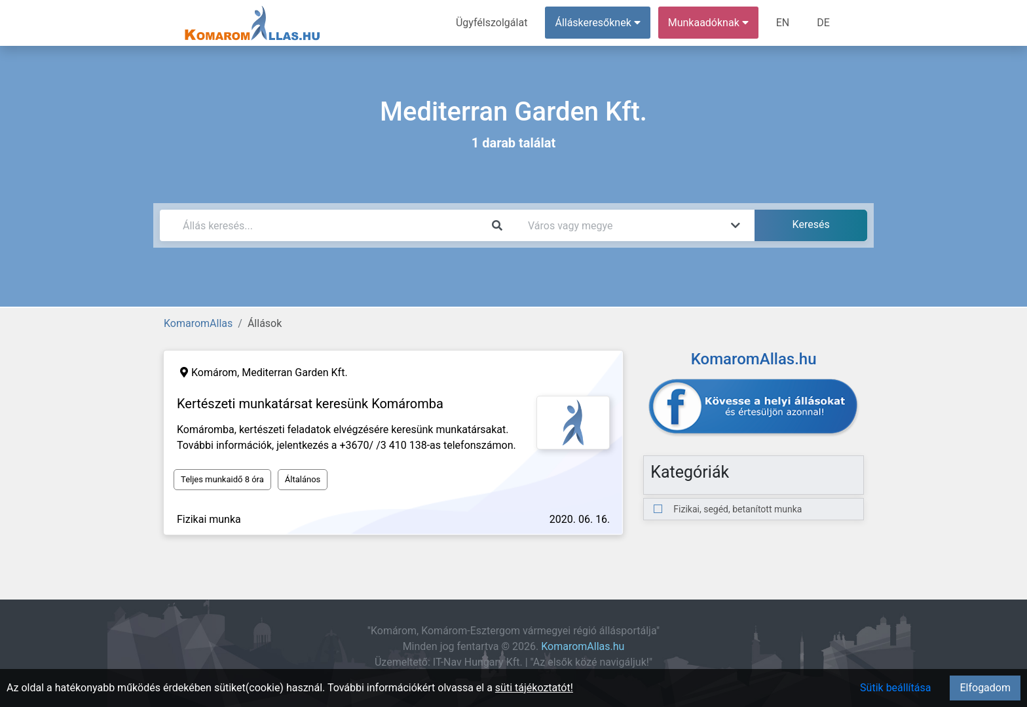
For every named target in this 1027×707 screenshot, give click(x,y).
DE (823, 22)
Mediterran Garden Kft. (294, 372)
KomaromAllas (198, 323)
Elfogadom (985, 687)
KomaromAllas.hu (582, 646)
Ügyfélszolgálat (491, 22)
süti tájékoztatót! (534, 687)
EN (783, 22)
